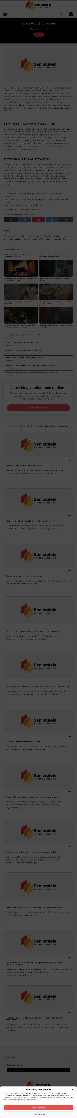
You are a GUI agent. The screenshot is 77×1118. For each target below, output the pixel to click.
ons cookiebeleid (16, 1100)
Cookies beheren (38, 1114)
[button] (72, 1089)
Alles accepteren (38, 1108)
